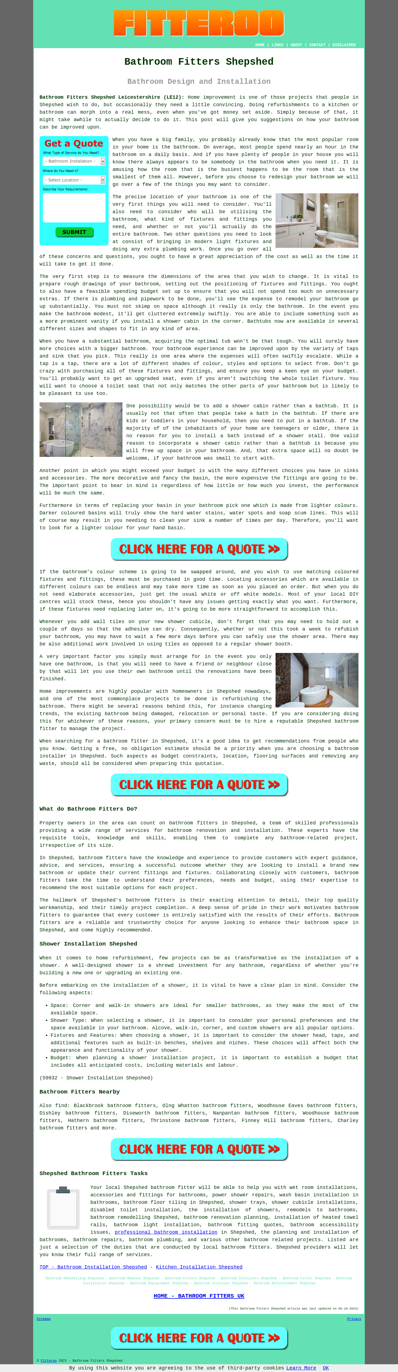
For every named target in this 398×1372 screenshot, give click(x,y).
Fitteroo (49, 1361)
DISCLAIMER (344, 45)
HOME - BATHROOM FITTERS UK (199, 1296)
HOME (260, 45)
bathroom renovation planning (226, 1217)
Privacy (354, 1319)
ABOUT (296, 45)
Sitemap (44, 1319)
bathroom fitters (193, 823)
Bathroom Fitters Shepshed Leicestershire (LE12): (112, 97)
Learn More (301, 1368)
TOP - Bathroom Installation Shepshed (93, 1267)
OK (326, 1368)
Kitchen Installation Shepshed (199, 1267)
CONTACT (317, 45)
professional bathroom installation (166, 1232)
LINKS (277, 45)
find (61, 1105)
